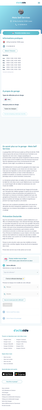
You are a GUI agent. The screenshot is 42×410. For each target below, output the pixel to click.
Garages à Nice (20, 346)
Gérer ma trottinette (8, 363)
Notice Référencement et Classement (11, 403)
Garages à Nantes (8, 348)
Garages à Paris (7, 339)
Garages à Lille (19, 344)
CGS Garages (5, 392)
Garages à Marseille (8, 344)
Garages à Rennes (20, 348)
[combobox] (21, 273)
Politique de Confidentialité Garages (10, 399)
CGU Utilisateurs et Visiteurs (9, 390)
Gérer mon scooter (8, 359)
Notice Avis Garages (7, 401)
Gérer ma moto (7, 357)
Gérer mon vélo (7, 361)
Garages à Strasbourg (21, 341)
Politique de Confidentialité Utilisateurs (11, 397)
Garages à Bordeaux (8, 346)
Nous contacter (5, 388)
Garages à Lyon (7, 341)
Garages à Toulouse (21, 339)
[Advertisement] (21, 130)
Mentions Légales (6, 394)
